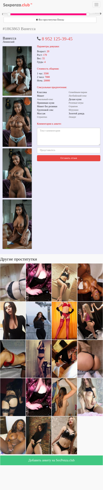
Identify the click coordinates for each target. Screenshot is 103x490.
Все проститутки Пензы (50, 19)
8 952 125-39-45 (57, 38)
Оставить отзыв (68, 158)
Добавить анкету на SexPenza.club (51, 460)
